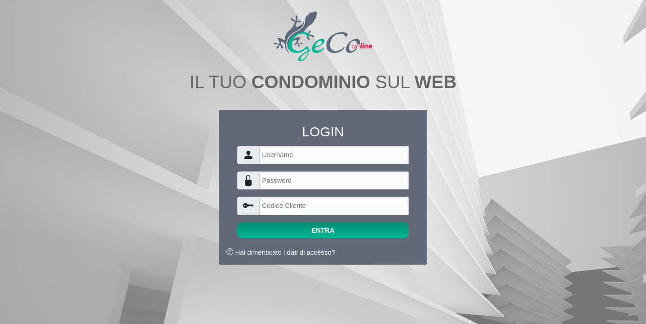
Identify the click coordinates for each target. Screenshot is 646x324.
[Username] (333, 155)
